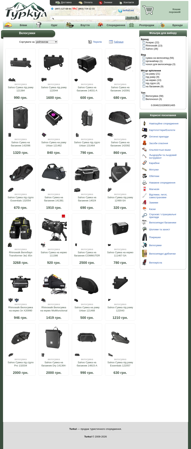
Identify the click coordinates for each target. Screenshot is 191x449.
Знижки (102, 3)
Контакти (123, 3)
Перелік (97, 41)
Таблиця (118, 41)
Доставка (62, 3)
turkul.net (128, 10)
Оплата (82, 3)
